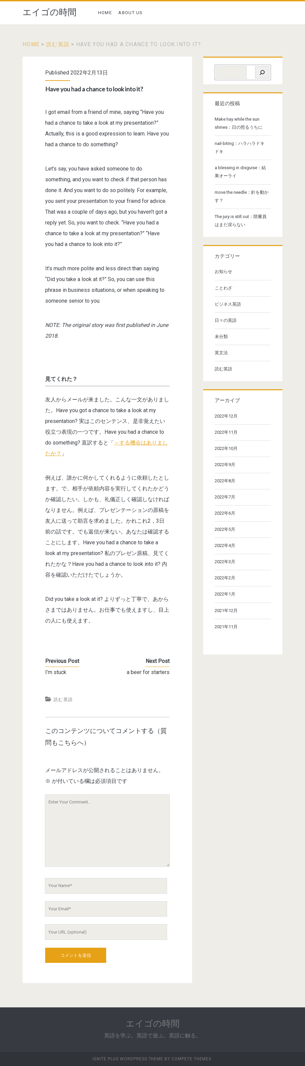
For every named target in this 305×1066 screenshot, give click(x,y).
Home (31, 44)
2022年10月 (226, 448)
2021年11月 (226, 626)
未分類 (221, 336)
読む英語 (57, 44)
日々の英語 (226, 320)
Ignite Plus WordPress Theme (127, 1059)
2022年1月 (225, 594)
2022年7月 (225, 496)
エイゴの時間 (50, 12)
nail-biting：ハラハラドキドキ (240, 147)
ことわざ (223, 288)
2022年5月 (225, 529)
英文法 (221, 352)
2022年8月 (225, 480)
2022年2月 (225, 577)
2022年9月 (225, 464)
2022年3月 (225, 561)
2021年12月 (226, 610)
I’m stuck (55, 672)
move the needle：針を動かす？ (242, 196)
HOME (105, 12)
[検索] (262, 72)
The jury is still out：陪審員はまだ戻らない (241, 220)
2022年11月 (226, 432)
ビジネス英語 (228, 304)
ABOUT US (130, 12)
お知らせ (223, 271)
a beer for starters (148, 672)
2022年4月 (225, 545)
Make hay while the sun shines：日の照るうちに (239, 123)
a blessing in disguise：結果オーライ (240, 171)
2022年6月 (225, 513)
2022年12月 (226, 416)
